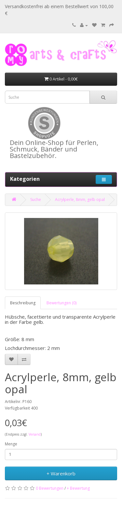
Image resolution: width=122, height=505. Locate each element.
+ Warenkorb (61, 473)
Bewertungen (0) (61, 303)
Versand (35, 434)
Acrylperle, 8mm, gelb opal (80, 199)
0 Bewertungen (49, 488)
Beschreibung (22, 303)
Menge (11, 444)
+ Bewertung (78, 488)
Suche (35, 199)
